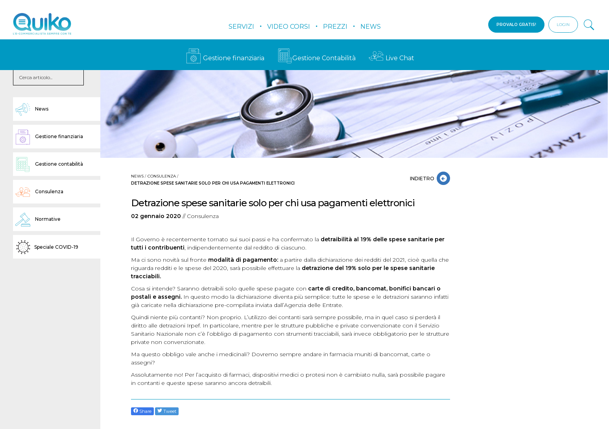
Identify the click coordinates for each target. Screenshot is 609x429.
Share (142, 411)
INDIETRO (423, 178)
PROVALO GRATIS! (516, 24)
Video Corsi (288, 26)
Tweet (166, 411)
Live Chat (391, 58)
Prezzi (335, 26)
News (370, 26)
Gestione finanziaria (225, 58)
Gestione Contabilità (316, 58)
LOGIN (563, 24)
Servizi (241, 26)
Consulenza (162, 176)
